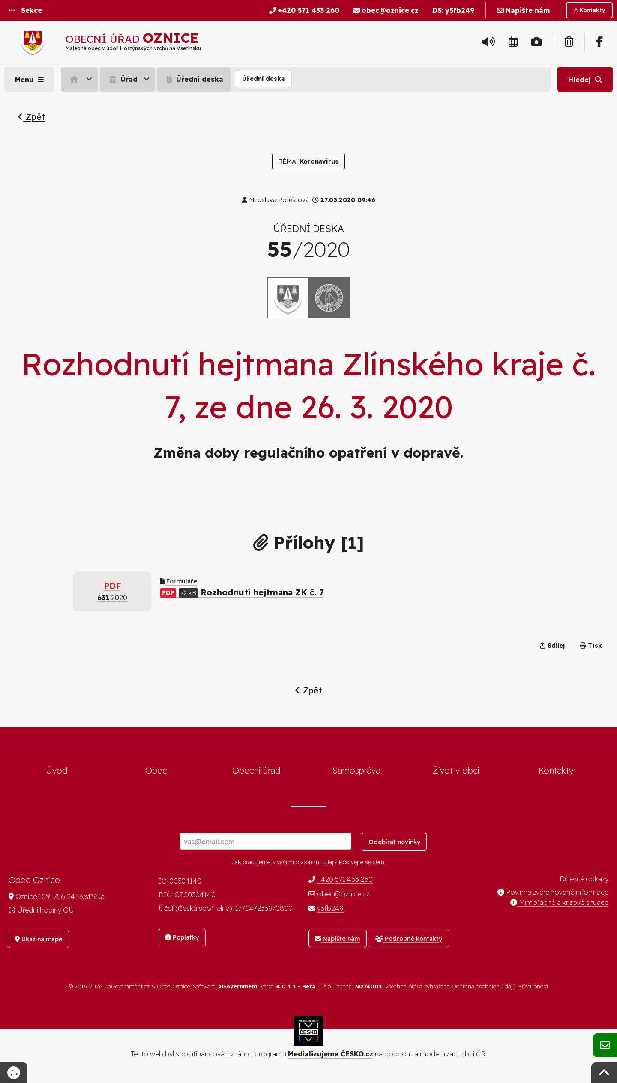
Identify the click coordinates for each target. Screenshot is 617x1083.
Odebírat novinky (394, 842)
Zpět (31, 116)
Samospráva (356, 770)
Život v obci (456, 770)
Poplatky (182, 937)
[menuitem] (80, 79)
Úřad (122, 79)
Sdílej (552, 645)
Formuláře (178, 581)
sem (378, 862)
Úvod (56, 770)
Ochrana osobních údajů (483, 986)
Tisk (591, 645)
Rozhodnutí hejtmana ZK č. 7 (242, 592)
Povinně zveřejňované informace (552, 892)
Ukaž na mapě (38, 939)
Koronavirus (308, 161)
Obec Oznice (173, 986)
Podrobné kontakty (408, 939)
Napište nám (337, 939)
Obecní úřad (256, 770)
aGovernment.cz (129, 986)
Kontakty (556, 770)
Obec (156, 770)
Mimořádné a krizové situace (559, 902)
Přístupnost (533, 986)
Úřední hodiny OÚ (45, 910)
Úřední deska (194, 79)
